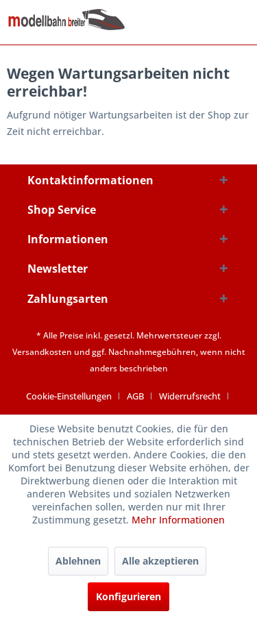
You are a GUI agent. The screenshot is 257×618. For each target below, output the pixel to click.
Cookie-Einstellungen (69, 396)
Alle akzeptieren (160, 560)
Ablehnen (78, 560)
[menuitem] (74, 396)
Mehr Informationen (178, 519)
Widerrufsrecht (190, 396)
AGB (135, 396)
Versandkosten (42, 352)
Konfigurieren (128, 596)
